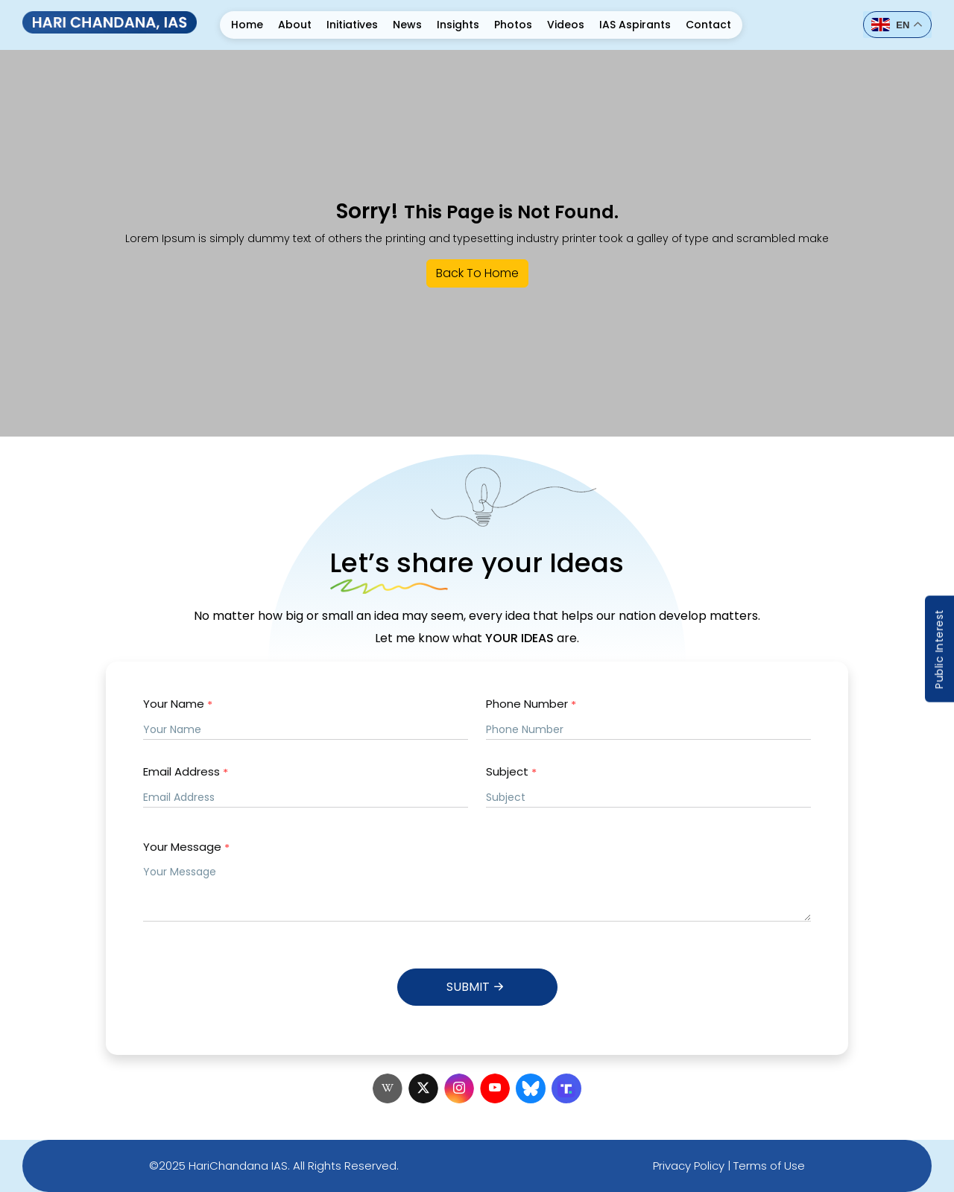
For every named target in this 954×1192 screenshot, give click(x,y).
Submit (477, 986)
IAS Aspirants (635, 24)
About (295, 24)
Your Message (186, 847)
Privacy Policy (688, 1165)
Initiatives (352, 24)
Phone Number (531, 704)
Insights (458, 24)
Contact (708, 24)
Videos (565, 24)
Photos (513, 24)
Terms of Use (769, 1165)
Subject (511, 772)
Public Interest (939, 649)
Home (247, 24)
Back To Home (477, 273)
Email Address (185, 772)
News (407, 24)
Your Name (177, 704)
